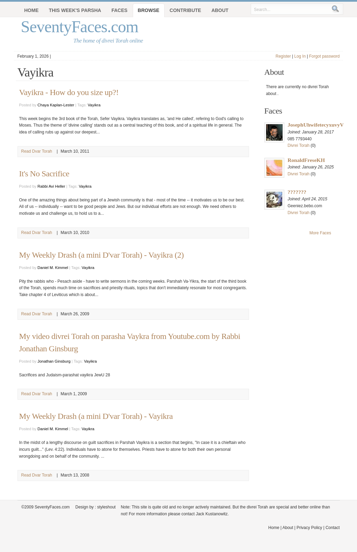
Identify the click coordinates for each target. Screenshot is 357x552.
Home (31, 10)
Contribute (185, 10)
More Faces (320, 233)
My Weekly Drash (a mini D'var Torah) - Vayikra (96, 416)
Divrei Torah (299, 145)
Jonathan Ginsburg (53, 361)
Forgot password (324, 56)
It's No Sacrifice (44, 173)
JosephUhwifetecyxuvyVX (318, 125)
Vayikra (94, 105)
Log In (300, 56)
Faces (119, 10)
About (219, 10)
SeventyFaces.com (80, 26)
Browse (148, 10)
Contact (332, 527)
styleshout (106, 507)
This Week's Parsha (75, 10)
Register (283, 56)
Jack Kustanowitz (212, 514)
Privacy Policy (309, 527)
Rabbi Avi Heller (51, 186)
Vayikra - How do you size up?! (69, 92)
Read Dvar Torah (36, 151)
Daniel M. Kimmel (52, 268)
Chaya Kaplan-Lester (55, 105)
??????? (297, 192)
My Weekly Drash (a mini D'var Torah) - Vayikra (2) (101, 254)
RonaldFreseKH (306, 160)
